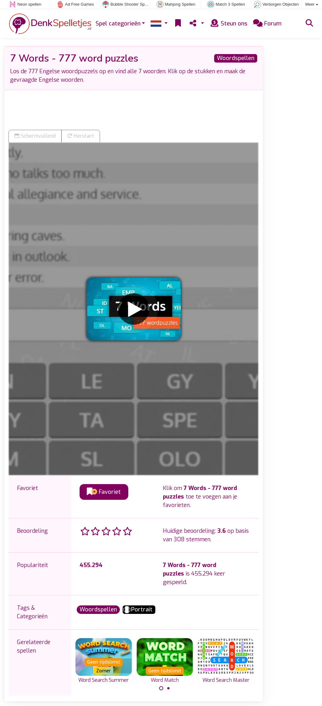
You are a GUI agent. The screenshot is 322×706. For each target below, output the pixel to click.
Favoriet (104, 492)
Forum (267, 23)
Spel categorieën (118, 23)
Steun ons (228, 23)
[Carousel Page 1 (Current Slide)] (161, 688)
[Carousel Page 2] (168, 688)
